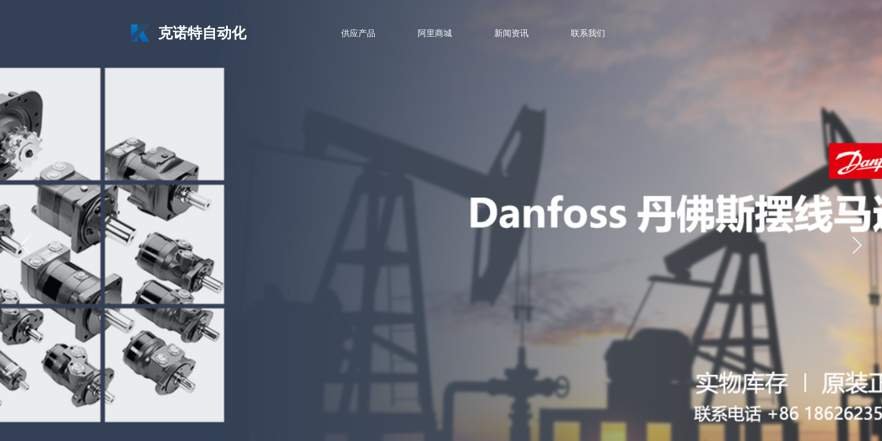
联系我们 (588, 33)
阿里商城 (435, 33)
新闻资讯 (511, 33)
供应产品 (358, 33)
